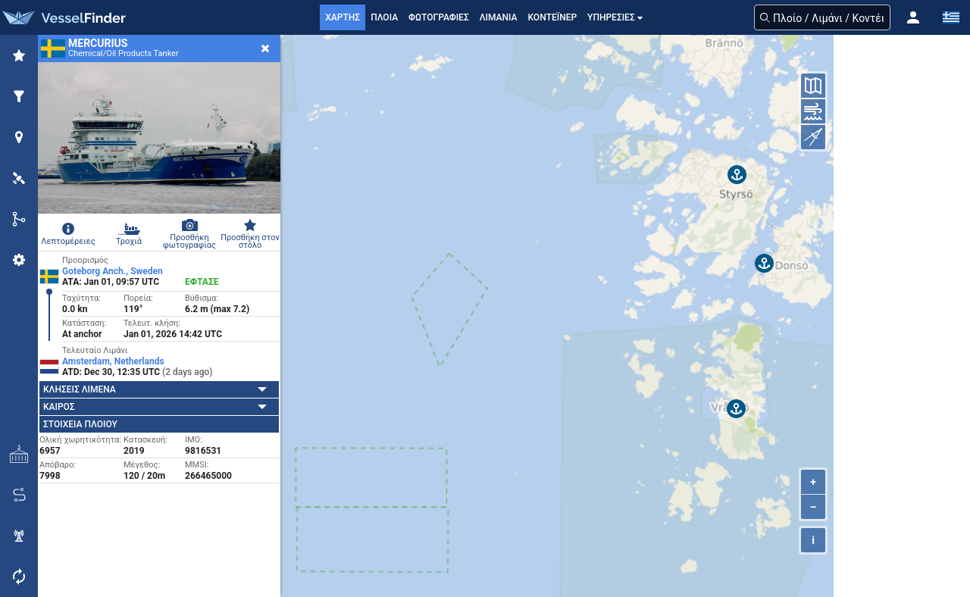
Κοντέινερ (552, 17)
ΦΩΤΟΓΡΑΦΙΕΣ (438, 17)
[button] (913, 17)
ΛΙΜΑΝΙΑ (499, 17)
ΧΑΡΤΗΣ (342, 17)
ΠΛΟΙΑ (384, 17)
